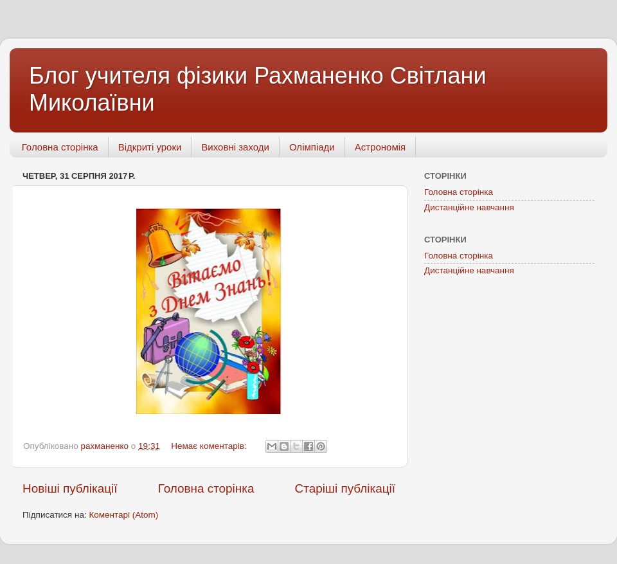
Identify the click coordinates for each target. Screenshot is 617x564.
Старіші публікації (345, 488)
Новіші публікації (70, 488)
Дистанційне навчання (469, 207)
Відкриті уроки (150, 146)
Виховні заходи (235, 146)
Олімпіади (312, 146)
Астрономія (380, 146)
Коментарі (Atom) (123, 515)
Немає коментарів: (210, 446)
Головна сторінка (60, 146)
